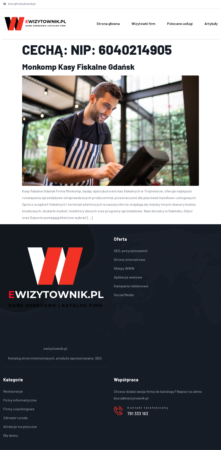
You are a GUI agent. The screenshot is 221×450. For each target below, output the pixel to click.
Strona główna (108, 23)
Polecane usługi (179, 23)
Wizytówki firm (143, 23)
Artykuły (211, 23)
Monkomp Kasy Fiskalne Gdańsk (78, 66)
